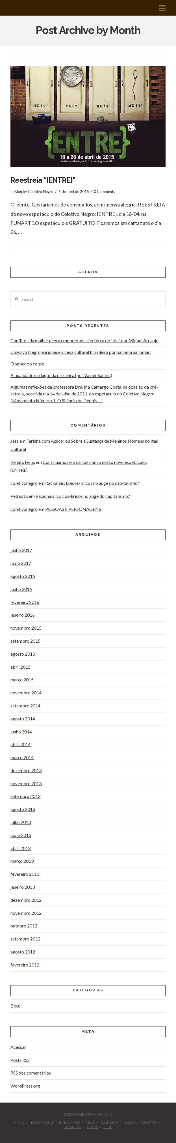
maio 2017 (20, 563)
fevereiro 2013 (24, 874)
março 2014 (22, 757)
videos (92, 1127)
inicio (19, 1122)
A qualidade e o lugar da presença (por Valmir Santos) (61, 375)
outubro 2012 (23, 925)
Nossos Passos (42, 1122)
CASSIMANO (103, 1114)
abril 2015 (20, 667)
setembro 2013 (25, 796)
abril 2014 (20, 744)
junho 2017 (21, 550)
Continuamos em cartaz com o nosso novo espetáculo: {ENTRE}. (78, 466)
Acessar (18, 1047)
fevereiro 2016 (24, 602)
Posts (20, 1060)
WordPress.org (25, 1085)
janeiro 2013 (22, 887)
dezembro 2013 (26, 770)
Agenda (130, 1122)
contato (149, 1122)
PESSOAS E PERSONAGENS (73, 509)
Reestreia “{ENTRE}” (42, 180)
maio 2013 (20, 835)
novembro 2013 (26, 783)
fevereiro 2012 (24, 964)
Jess (14, 441)
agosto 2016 (22, 576)
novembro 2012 (26, 913)
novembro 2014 (26, 692)
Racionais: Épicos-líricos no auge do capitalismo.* (92, 483)
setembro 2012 (25, 938)
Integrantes (69, 1122)
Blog (18, 191)
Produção (72, 1127)
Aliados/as (109, 1122)
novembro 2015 (26, 627)
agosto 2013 (22, 809)
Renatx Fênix (22, 462)
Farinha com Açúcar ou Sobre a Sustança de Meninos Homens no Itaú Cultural (84, 445)
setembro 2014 (25, 705)
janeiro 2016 (22, 614)
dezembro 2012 (26, 900)
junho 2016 (21, 589)
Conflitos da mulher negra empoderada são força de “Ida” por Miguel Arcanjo (84, 340)
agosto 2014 (22, 718)
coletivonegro (24, 483)
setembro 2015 (25, 640)
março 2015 (22, 679)
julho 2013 (20, 822)
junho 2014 (21, 731)
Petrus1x (19, 496)
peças (90, 1122)
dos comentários (30, 1072)
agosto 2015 (22, 653)
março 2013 (22, 861)
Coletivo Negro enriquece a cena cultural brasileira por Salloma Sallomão (80, 352)
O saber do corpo (27, 363)
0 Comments (104, 191)
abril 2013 (20, 848)
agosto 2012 (22, 951)
